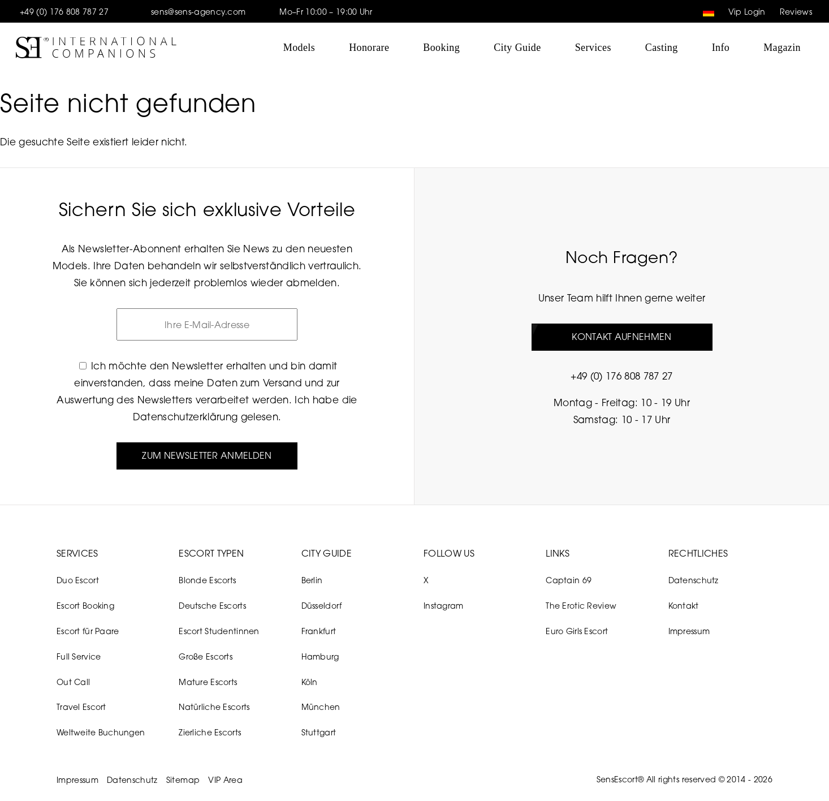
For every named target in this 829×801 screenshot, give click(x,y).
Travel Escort (81, 707)
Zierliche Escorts (210, 732)
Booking (441, 47)
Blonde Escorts (207, 580)
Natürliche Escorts (214, 707)
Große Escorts (205, 656)
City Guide (517, 47)
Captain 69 (568, 580)
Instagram (444, 605)
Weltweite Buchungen (101, 732)
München (320, 707)
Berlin (312, 580)
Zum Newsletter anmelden (206, 455)
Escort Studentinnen (219, 631)
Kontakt (683, 605)
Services (593, 47)
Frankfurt (318, 631)
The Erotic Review (581, 605)
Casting (661, 47)
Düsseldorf (321, 605)
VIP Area (225, 780)
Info (721, 47)
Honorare (369, 47)
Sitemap (183, 780)
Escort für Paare (88, 631)
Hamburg (320, 656)
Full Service (79, 656)
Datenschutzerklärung (185, 417)
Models (299, 47)
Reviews (796, 11)
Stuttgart (318, 732)
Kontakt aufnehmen (621, 336)
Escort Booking (85, 605)
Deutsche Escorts (212, 605)
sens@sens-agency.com (198, 11)
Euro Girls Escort (577, 631)
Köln (309, 682)
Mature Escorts (208, 682)
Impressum (689, 631)
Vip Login (747, 11)
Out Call (73, 682)
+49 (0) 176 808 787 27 (64, 11)
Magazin (782, 47)
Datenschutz (693, 580)
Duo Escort (78, 580)
